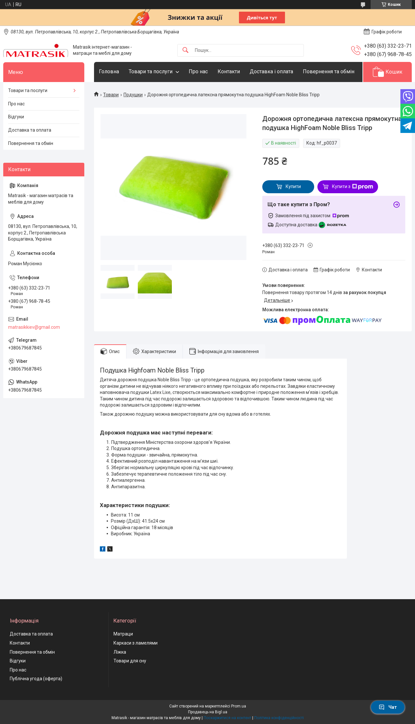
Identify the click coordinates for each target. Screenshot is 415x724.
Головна (109, 71)
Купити (293, 186)
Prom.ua (238, 706)
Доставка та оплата (29, 130)
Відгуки (16, 116)
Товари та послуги (150, 71)
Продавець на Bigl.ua (207, 712)
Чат (388, 707)
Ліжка (119, 652)
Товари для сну (129, 660)
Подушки (133, 94)
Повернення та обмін (328, 71)
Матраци (123, 633)
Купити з (352, 187)
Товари (111, 94)
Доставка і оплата (271, 71)
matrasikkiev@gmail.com (34, 327)
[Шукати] (185, 50)
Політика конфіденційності (279, 718)
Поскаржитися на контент (227, 718)
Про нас (198, 71)
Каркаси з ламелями (135, 643)
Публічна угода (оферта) (36, 678)
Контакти (229, 71)
